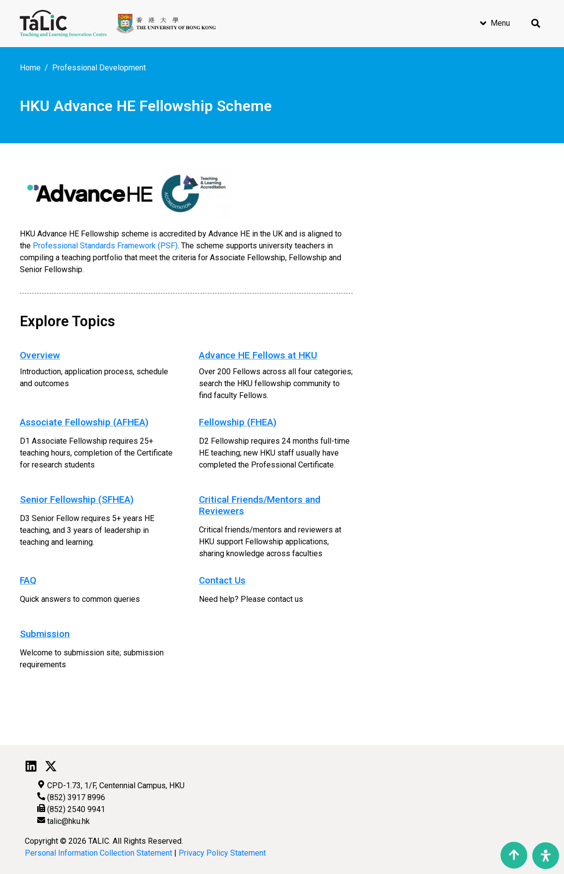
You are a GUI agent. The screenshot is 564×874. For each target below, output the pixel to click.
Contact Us (222, 580)
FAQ (28, 580)
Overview (40, 355)
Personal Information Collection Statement (98, 853)
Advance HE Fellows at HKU (258, 355)
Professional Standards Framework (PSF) (105, 245)
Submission (44, 634)
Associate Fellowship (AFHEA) (84, 422)
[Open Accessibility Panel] (545, 855)
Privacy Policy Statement (222, 853)
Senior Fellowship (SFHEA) (76, 499)
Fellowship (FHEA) (237, 422)
